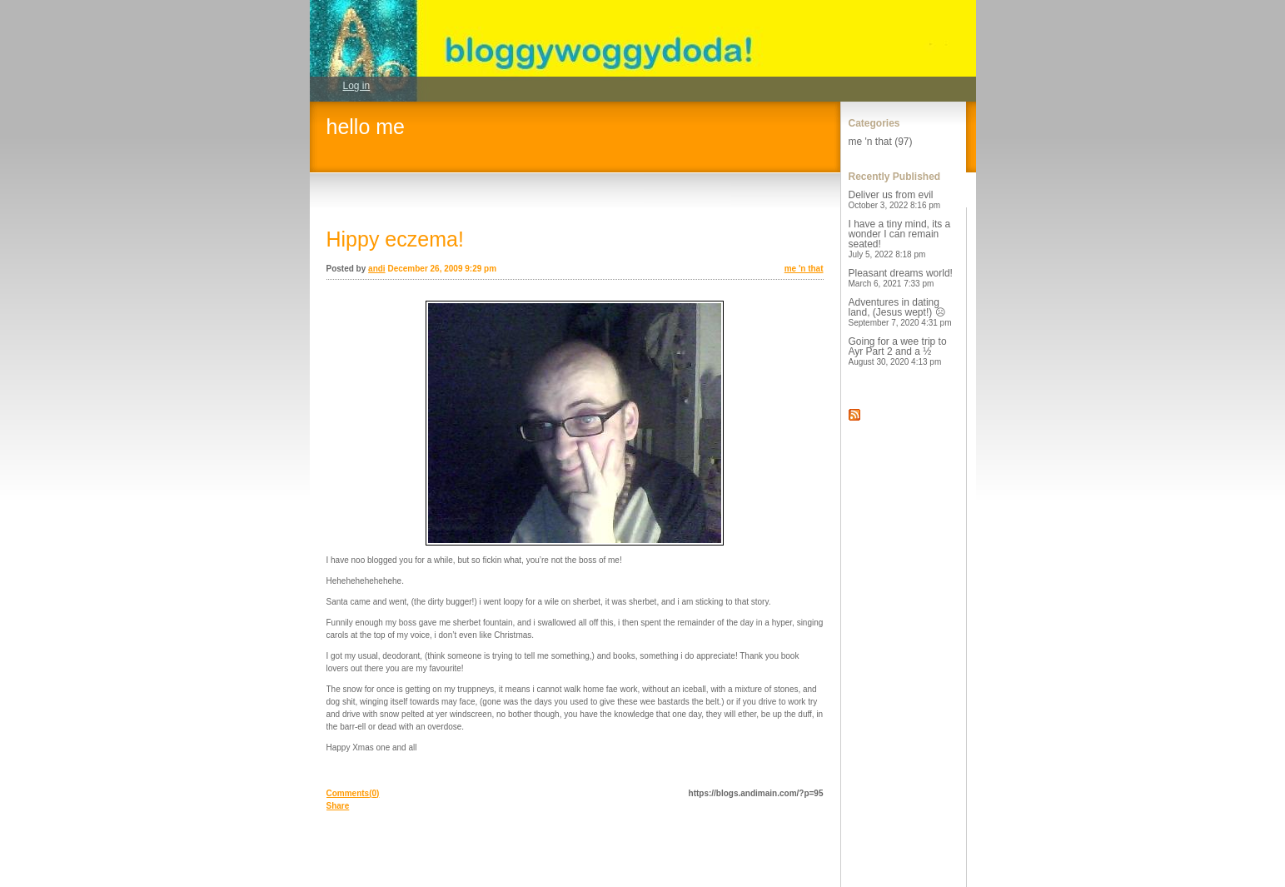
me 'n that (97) (881, 141)
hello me (366, 126)
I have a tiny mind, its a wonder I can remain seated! (900, 238)
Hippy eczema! (395, 239)
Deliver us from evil (895, 199)
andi (377, 268)
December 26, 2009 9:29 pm (441, 268)
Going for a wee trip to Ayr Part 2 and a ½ (898, 351)
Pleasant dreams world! (901, 277)
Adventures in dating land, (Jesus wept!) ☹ (900, 311)
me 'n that (804, 268)
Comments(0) (353, 793)
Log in (357, 86)
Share (338, 805)
